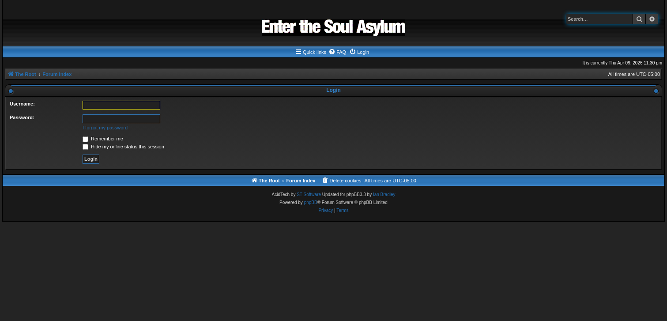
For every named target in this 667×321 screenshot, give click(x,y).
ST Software (309, 194)
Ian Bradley (384, 194)
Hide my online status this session (123, 146)
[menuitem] (337, 52)
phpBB (310, 202)
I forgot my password (105, 127)
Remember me (103, 138)
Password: (22, 117)
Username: (22, 103)
